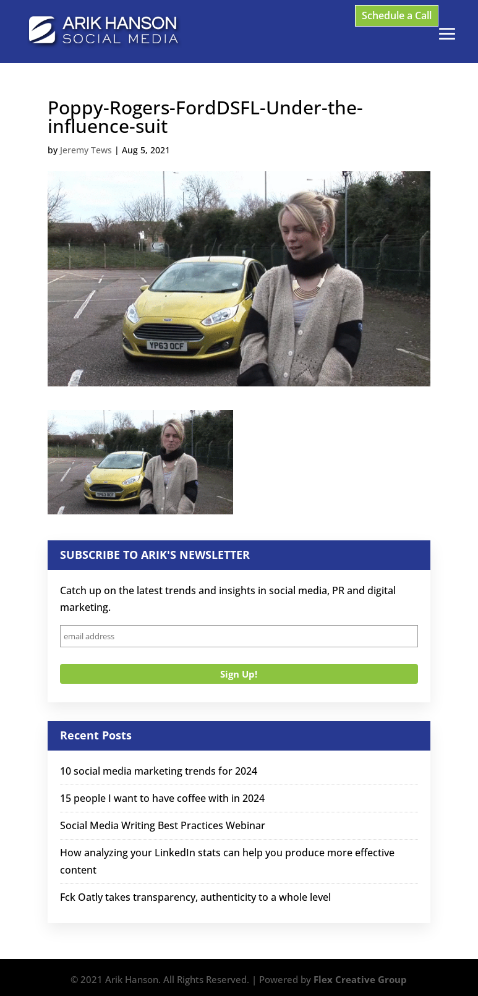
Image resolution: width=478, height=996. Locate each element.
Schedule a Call (397, 15)
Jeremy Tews (86, 150)
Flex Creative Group (360, 979)
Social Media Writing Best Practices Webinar (162, 825)
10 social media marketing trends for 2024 (158, 771)
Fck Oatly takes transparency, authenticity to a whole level (195, 897)
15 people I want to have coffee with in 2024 (162, 798)
